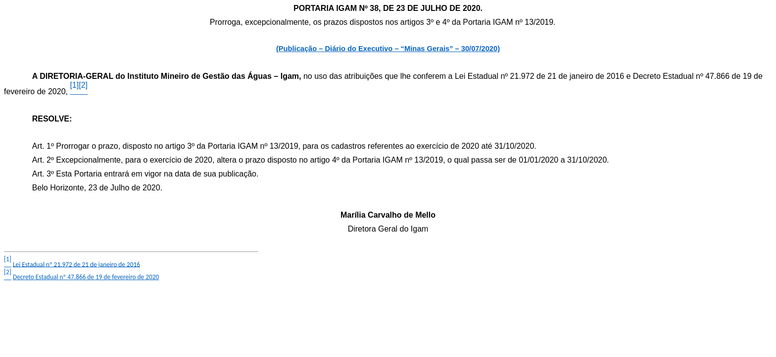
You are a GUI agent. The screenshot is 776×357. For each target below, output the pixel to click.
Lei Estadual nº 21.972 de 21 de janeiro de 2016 (76, 264)
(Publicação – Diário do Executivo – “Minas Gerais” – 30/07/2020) (388, 49)
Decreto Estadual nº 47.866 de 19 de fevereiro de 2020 (86, 277)
